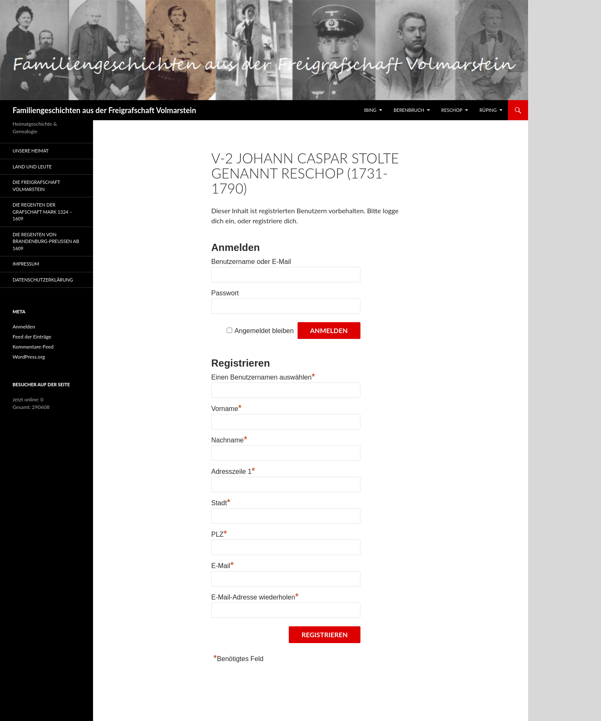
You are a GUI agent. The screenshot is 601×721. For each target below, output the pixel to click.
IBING (370, 110)
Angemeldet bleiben (263, 330)
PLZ (219, 534)
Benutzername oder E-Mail (251, 261)
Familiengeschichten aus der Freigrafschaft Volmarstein (104, 110)
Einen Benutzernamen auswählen (263, 377)
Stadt (221, 503)
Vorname (226, 408)
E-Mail (222, 565)
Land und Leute (32, 166)
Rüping (488, 110)
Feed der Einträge (32, 336)
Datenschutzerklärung (43, 279)
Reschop (451, 110)
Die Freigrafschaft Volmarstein (36, 185)
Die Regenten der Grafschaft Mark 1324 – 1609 (42, 211)
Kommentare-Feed (33, 347)
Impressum (26, 263)
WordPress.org (29, 357)
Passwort (225, 293)
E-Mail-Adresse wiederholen (255, 597)
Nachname (229, 440)
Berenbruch (409, 110)
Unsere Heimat (31, 150)
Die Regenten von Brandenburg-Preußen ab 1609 (46, 241)
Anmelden (24, 326)
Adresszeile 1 (233, 471)
